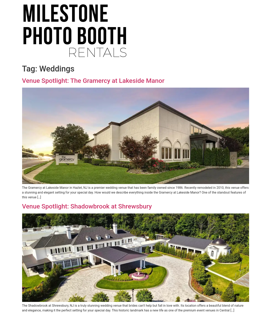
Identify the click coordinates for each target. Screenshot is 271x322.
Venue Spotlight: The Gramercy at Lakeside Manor (93, 80)
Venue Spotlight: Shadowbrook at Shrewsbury (87, 206)
